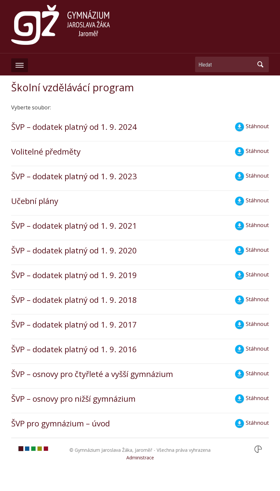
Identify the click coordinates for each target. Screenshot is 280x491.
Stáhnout (252, 127)
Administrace (140, 457)
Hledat (261, 64)
